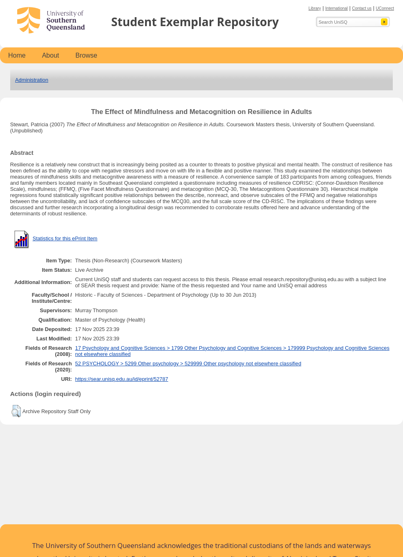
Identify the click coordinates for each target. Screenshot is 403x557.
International (336, 8)
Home (17, 55)
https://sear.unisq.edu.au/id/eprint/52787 (121, 379)
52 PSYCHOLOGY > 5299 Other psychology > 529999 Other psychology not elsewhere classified (188, 363)
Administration (31, 80)
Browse (86, 55)
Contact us (362, 8)
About (50, 55)
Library (315, 8)
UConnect (385, 8)
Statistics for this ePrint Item (65, 238)
